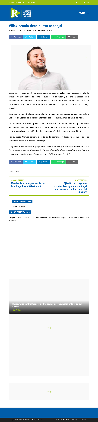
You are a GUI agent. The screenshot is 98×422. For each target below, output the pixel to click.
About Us (66, 419)
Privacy (74, 419)
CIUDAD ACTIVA (46, 30)
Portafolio (31, 2)
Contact (83, 419)
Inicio (58, 419)
